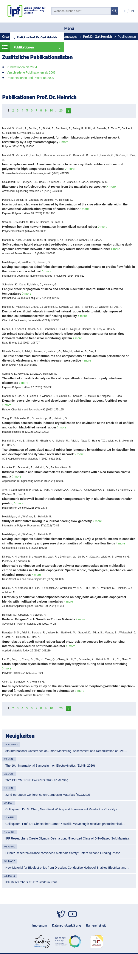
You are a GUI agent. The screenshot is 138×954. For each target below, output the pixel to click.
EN (131, 11)
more (65, 142)
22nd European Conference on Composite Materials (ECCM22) (47, 794)
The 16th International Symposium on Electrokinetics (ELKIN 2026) (50, 765)
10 (51, 110)
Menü (69, 28)
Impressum (39, 925)
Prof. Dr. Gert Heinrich (97, 36)
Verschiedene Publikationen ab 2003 (31, 72)
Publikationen (24, 47)
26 (61, 110)
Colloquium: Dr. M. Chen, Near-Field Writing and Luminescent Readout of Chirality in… (63, 809)
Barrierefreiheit (96, 925)
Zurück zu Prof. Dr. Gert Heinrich (37, 37)
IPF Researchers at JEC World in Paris (31, 882)
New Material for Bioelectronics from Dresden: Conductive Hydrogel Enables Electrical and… (67, 867)
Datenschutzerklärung (66, 925)
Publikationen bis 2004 (22, 67)
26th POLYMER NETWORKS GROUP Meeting (36, 780)
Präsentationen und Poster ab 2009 (30, 78)
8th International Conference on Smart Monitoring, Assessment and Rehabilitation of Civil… (66, 751)
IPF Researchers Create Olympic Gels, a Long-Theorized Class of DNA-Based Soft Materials (67, 838)
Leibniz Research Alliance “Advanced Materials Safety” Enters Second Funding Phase (62, 853)
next (68, 110)
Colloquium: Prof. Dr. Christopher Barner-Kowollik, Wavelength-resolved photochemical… (65, 824)
